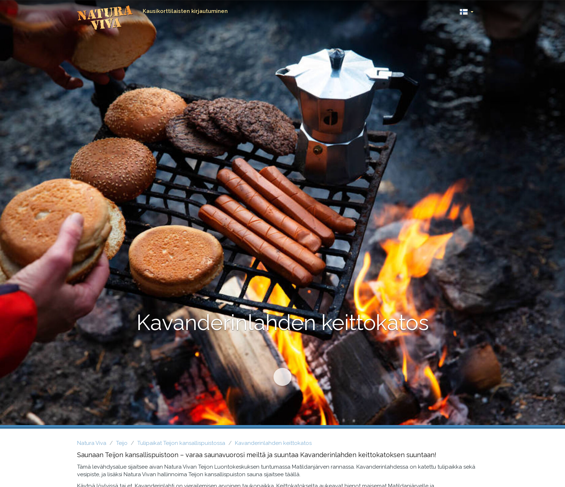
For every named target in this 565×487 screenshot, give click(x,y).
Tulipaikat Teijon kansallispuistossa (181, 443)
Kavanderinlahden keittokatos (273, 443)
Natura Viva (91, 443)
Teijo (122, 443)
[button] (466, 10)
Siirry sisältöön (279, 373)
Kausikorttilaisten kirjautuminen (185, 11)
